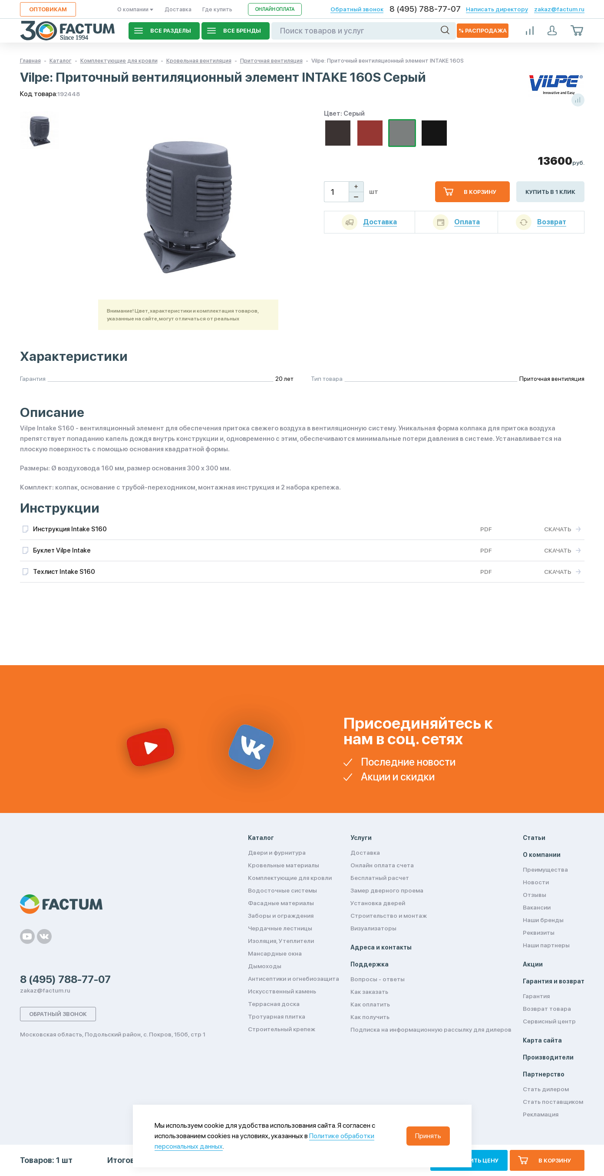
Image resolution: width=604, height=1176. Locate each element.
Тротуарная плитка (276, 1016)
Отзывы (534, 894)
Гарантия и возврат (553, 981)
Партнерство (543, 1074)
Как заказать (369, 991)
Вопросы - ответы (377, 979)
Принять (428, 1136)
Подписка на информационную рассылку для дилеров (431, 1029)
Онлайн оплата (274, 9)
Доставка (178, 9)
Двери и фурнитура (277, 852)
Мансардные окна (275, 953)
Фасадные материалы (281, 902)
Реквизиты (538, 932)
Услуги (361, 837)
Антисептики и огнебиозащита (293, 978)
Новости (536, 882)
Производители (548, 1057)
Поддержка (369, 964)
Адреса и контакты (381, 947)
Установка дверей (377, 902)
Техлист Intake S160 (64, 572)
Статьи (534, 837)
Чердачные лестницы (280, 928)
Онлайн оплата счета (382, 865)
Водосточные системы (282, 890)
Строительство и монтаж (388, 915)
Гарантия (536, 996)
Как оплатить (370, 1004)
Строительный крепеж (281, 1029)
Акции (533, 964)
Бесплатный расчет (379, 877)
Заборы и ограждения (281, 915)
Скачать (557, 529)
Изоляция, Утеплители (281, 940)
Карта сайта (542, 1040)
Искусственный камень (282, 991)
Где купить (217, 9)
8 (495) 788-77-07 (425, 9)
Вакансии (537, 907)
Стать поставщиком (553, 1101)
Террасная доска (274, 1003)
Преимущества (545, 869)
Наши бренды (543, 919)
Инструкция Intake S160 (70, 529)
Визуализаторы (373, 928)
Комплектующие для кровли (290, 877)
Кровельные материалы (283, 865)
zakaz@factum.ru (559, 9)
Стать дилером (546, 1089)
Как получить (369, 1016)
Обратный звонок (356, 9)
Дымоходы (264, 966)
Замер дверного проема (386, 890)
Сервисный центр (549, 1021)
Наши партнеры (546, 945)
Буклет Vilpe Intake (62, 550)
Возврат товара (547, 1008)
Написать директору (497, 9)
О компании (135, 9)
